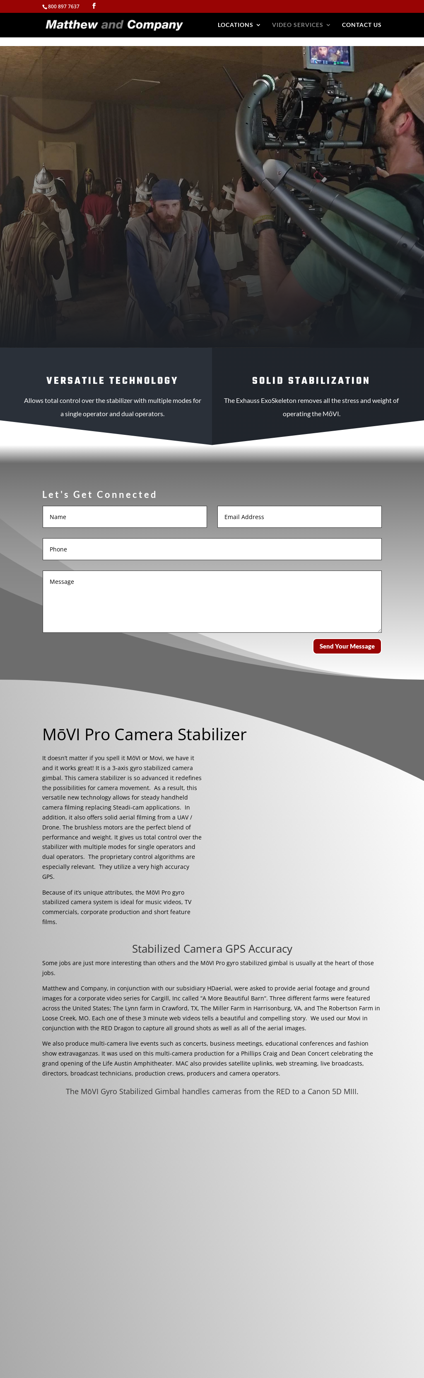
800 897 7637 (64, 6)
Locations (235, 25)
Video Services (297, 25)
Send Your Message (347, 646)
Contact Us (362, 25)
